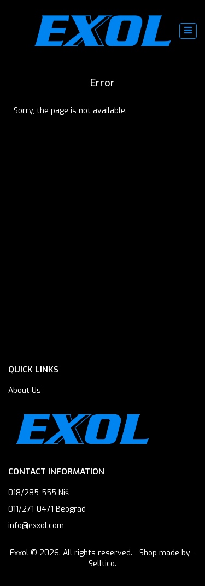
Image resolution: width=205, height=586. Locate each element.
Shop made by (164, 553)
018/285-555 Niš (38, 493)
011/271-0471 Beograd (47, 509)
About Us (24, 390)
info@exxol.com (36, 525)
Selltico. (102, 564)
